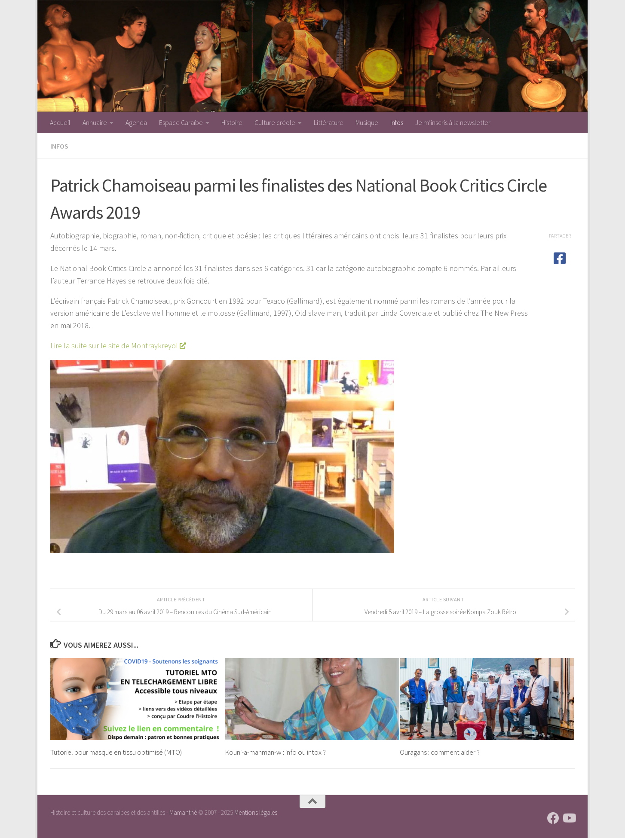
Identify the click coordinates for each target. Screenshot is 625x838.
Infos (396, 122)
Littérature (328, 122)
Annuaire (95, 122)
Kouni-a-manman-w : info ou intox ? (275, 752)
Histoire (231, 122)
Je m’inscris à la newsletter (452, 122)
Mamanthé (183, 812)
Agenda (136, 122)
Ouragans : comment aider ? (440, 752)
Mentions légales (255, 812)
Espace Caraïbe (181, 122)
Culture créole (274, 122)
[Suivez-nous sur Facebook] (553, 818)
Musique (366, 122)
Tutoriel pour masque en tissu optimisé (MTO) (116, 752)
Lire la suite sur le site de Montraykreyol (117, 345)
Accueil (60, 122)
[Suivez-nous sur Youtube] (569, 818)
